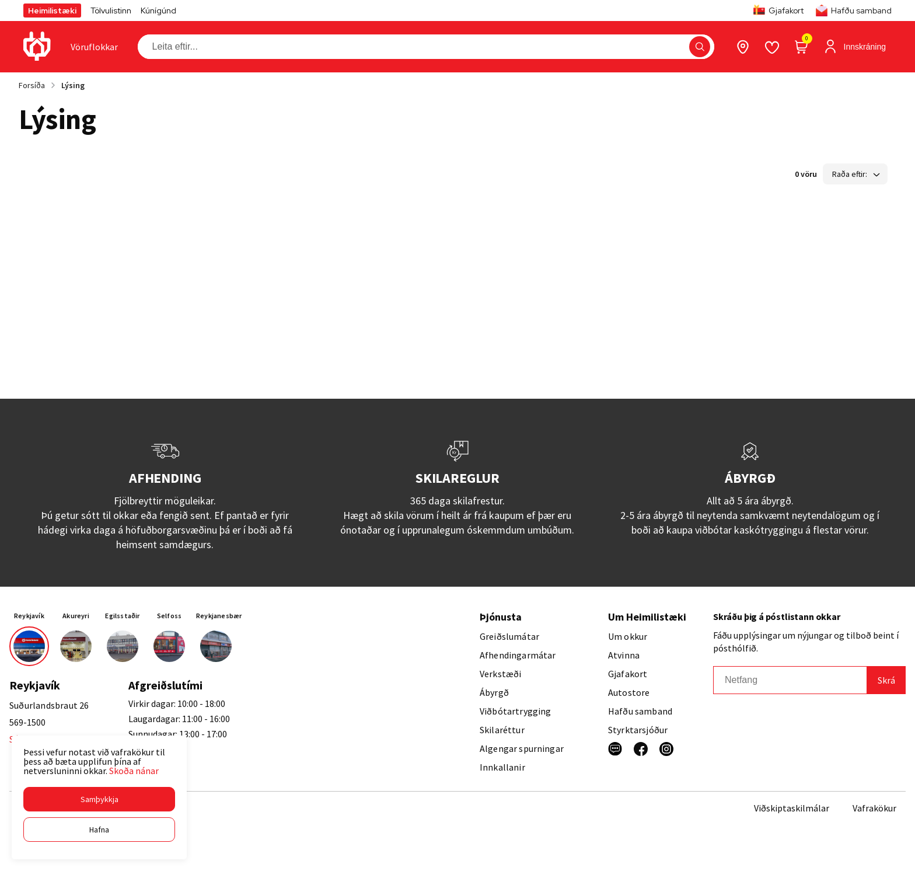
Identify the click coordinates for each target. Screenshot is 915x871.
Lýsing (73, 85)
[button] (99, 799)
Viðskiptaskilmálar (791, 808)
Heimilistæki (52, 10)
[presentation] (94, 46)
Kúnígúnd (158, 10)
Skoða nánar (134, 770)
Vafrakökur (874, 808)
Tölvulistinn (110, 10)
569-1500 (27, 722)
